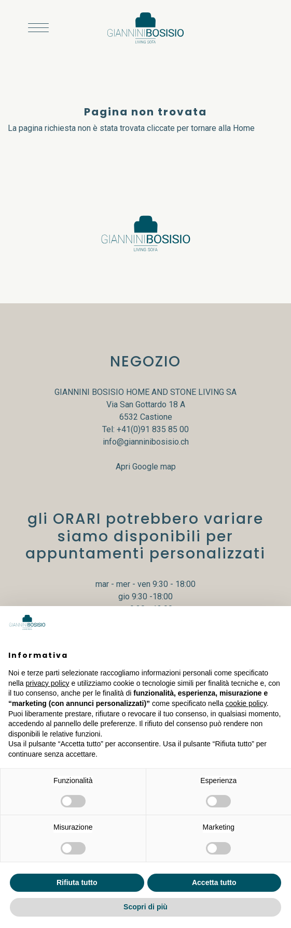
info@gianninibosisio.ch (146, 442)
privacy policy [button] (47, 683)
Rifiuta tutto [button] (77, 882)
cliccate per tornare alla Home (201, 128)
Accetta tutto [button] (214, 882)
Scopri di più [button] (145, 907)
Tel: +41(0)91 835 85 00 (145, 429)
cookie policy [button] (246, 703)
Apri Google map (146, 467)
